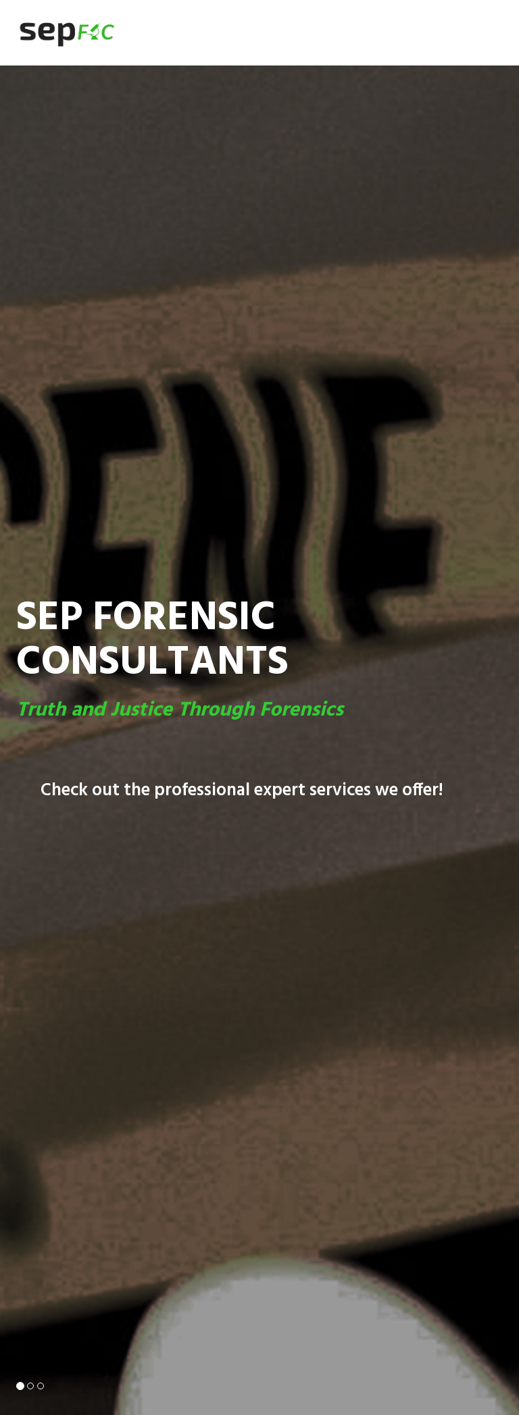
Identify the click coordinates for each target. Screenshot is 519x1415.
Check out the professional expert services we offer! (242, 791)
